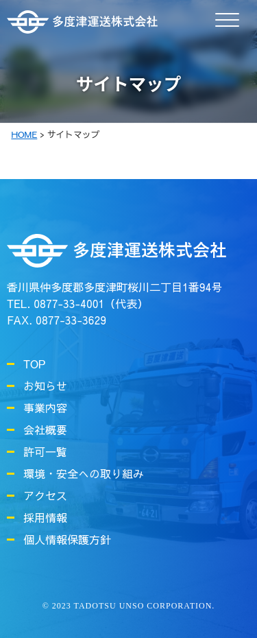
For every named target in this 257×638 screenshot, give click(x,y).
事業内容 (45, 407)
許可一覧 (45, 451)
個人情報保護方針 (67, 539)
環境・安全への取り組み (83, 473)
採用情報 (45, 517)
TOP (34, 363)
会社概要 (45, 429)
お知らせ (45, 385)
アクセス (45, 495)
